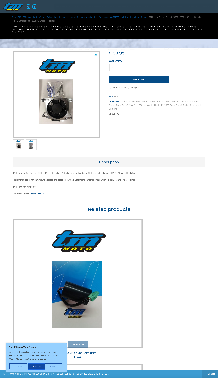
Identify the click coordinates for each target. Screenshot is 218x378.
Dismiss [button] (211, 373)
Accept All (54, 366)
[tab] (109, 162)
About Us (82, 364)
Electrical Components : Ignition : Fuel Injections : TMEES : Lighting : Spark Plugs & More (107, 17)
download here (37, 193)
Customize (18, 366)
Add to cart (140, 79)
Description (109, 162)
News (91, 364)
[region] (36, 357)
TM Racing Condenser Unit (35, 271)
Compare (135, 87)
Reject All (36, 366)
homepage (18, 27)
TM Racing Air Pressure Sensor (84, 271)
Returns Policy (67, 364)
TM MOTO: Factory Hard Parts (147, 105)
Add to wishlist (119, 87)
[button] (95, 55)
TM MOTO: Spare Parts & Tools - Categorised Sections (42, 17)
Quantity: (116, 61)
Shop (14, 17)
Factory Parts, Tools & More (121, 105)
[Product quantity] (118, 67)
